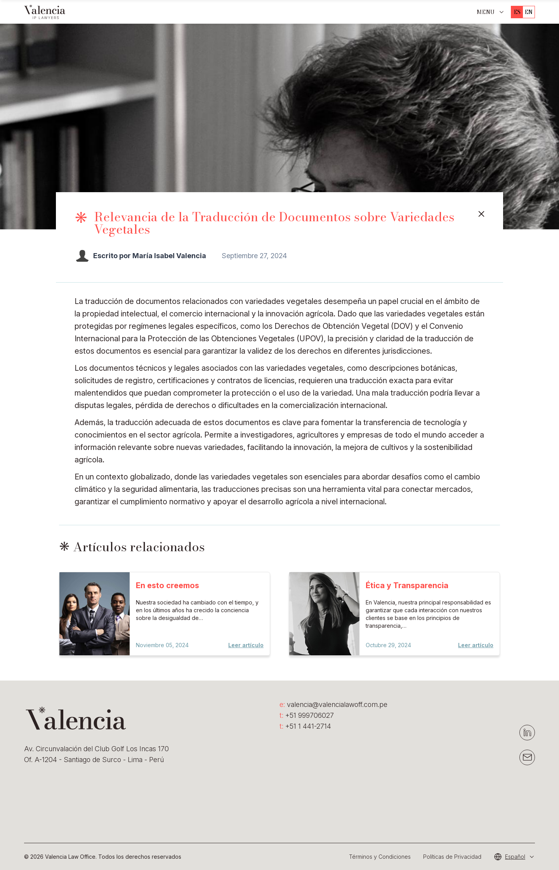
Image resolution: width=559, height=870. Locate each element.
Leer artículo (246, 645)
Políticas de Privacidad (452, 856)
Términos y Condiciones (380, 856)
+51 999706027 (307, 715)
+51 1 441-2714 (305, 726)
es (517, 12)
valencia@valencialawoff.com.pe (333, 704)
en (529, 12)
